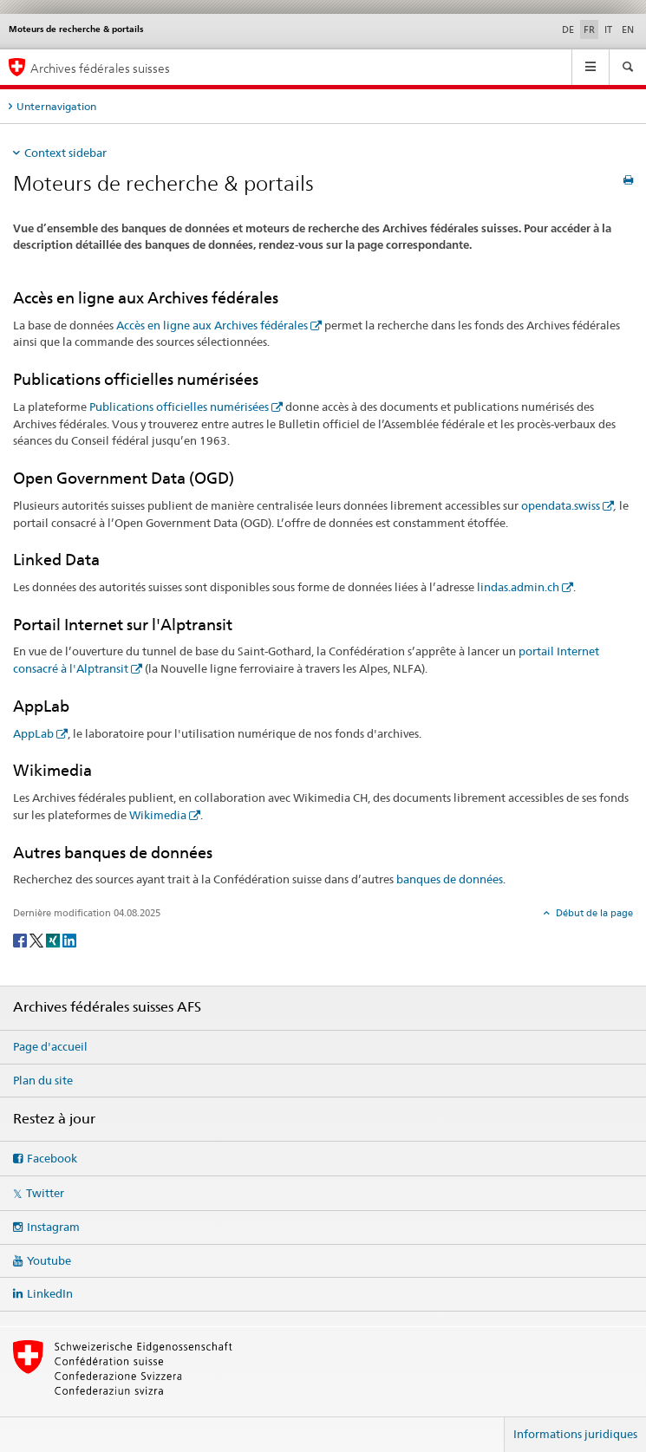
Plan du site (43, 1080)
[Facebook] (21, 939)
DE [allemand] (568, 29)
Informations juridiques (575, 1434)
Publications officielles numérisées (179, 406)
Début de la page (593, 913)
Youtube (49, 1260)
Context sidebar (65, 153)
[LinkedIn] (69, 939)
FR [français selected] (589, 29)
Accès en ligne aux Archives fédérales (212, 325)
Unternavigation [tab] (56, 106)
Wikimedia (157, 815)
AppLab (33, 733)
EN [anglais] (628, 29)
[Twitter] (37, 939)
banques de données (449, 879)
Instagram (53, 1227)
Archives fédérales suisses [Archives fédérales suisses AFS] (100, 68)
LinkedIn (50, 1293)
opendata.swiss (560, 505)
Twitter (45, 1193)
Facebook (52, 1158)
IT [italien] (608, 29)
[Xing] (54, 939)
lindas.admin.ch (518, 587)
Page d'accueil (50, 1046)
